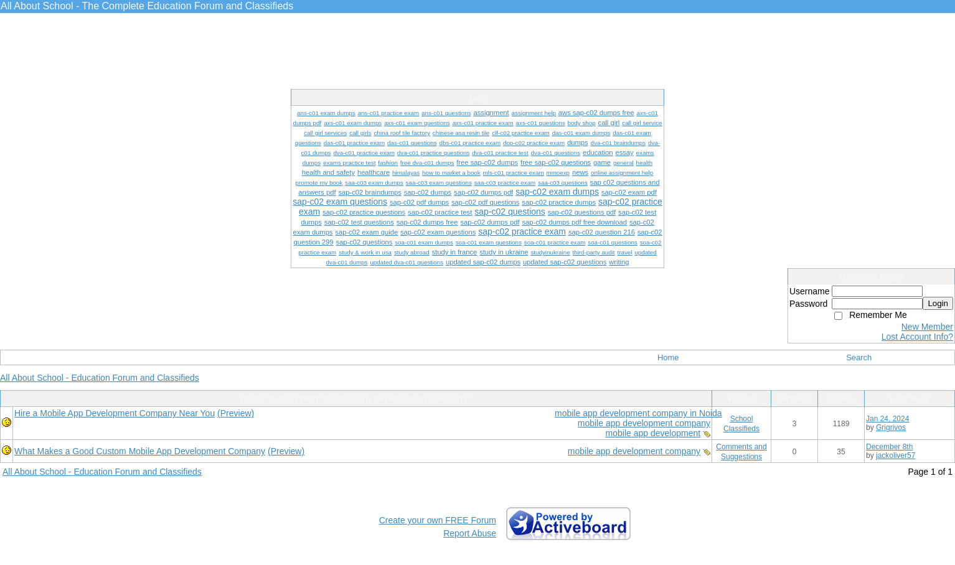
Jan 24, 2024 (887, 418)
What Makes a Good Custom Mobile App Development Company (139, 451)
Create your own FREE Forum (437, 520)
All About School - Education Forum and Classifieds (99, 378)
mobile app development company (644, 423)
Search (859, 357)
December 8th (889, 446)
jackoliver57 (895, 455)
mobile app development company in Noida (638, 413)
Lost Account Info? (917, 337)
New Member (927, 327)
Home (668, 357)
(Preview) (235, 413)
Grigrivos (891, 427)
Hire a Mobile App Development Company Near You (114, 413)
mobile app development (653, 433)
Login (938, 303)
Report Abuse (469, 533)
